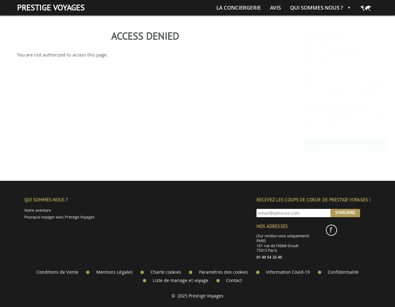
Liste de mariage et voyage (180, 280)
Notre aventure (37, 210)
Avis (275, 7)
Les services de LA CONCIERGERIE (333, 88)
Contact (234, 280)
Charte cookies (166, 272)
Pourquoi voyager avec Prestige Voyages (59, 217)
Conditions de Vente (57, 272)
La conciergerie (238, 7)
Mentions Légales (114, 272)
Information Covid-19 (288, 272)
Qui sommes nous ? (316, 7)
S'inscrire (345, 212)
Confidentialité (343, 272)
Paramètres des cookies (223, 272)
